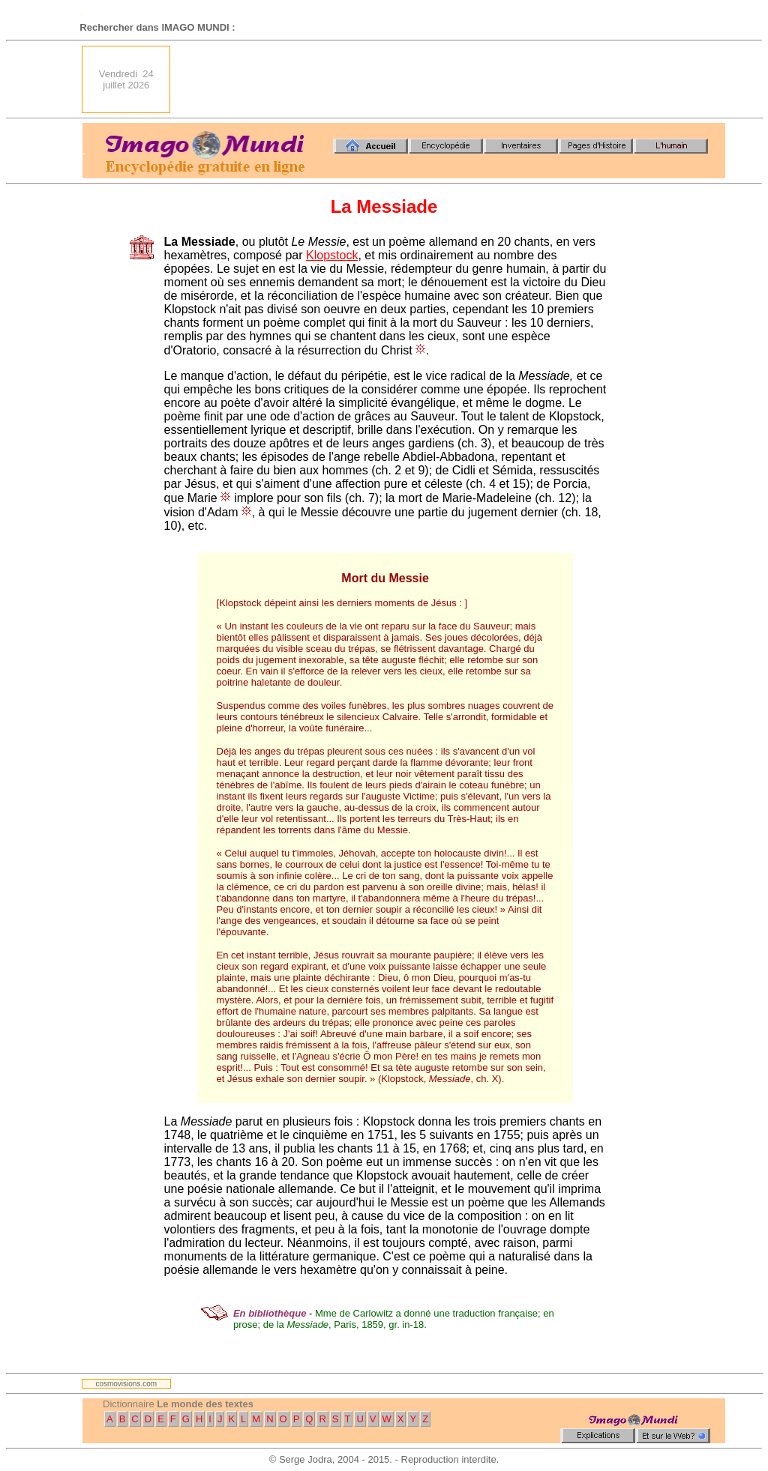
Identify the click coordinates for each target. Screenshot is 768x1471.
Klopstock (332, 255)
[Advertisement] (452, 79)
